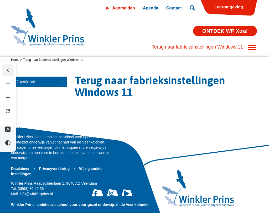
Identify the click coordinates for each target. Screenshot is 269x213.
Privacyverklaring (55, 169)
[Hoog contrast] (8, 143)
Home (15, 60)
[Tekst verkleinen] (8, 84)
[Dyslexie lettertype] (8, 129)
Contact (174, 8)
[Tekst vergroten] (8, 97)
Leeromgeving (228, 7)
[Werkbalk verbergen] (8, 70)
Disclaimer (21, 169)
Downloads (25, 81)
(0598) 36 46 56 (27, 189)
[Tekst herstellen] (8, 111)
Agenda (150, 8)
